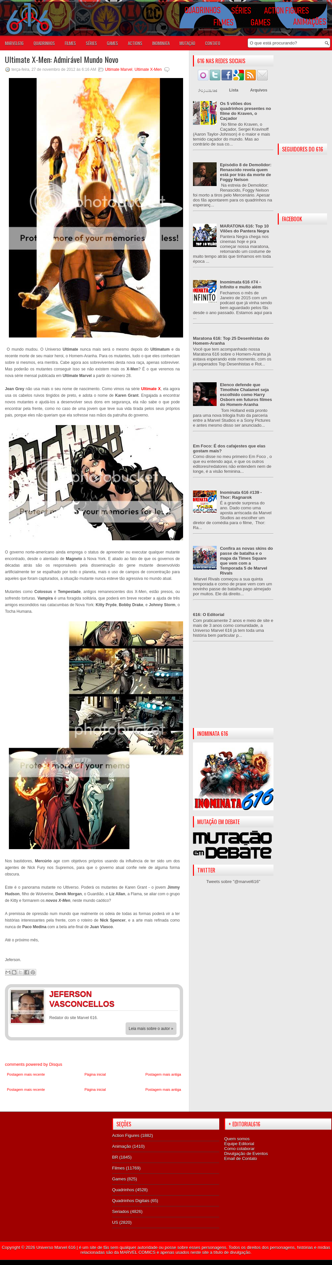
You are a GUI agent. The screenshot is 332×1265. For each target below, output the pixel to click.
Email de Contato (240, 1158)
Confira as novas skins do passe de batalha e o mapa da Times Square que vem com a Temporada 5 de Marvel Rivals (246, 561)
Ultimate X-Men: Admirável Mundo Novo (61, 59)
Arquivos (258, 90)
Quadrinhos (123, 1189)
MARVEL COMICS (137, 1252)
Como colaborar (239, 1148)
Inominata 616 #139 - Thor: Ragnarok (241, 495)
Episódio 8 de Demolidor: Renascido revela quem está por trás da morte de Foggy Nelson (246, 172)
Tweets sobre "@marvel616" (233, 881)
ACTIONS (135, 43)
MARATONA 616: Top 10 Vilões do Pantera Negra (244, 228)
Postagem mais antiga (163, 1074)
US (115, 1222)
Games (119, 1178)
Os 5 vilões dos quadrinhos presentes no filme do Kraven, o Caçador (245, 111)
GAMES (112, 43)
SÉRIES (91, 43)
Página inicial (95, 1074)
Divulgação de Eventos (246, 1153)
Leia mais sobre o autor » (151, 1028)
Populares (207, 90)
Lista (233, 90)
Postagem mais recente (26, 1074)
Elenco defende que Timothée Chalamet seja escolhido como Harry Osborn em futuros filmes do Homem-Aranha (246, 394)
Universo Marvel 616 (55, 1247)
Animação (121, 1146)
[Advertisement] (233, 690)
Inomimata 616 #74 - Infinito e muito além (240, 284)
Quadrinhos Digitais (130, 1200)
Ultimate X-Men (148, 69)
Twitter (171, 995)
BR (115, 1157)
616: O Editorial (208, 614)
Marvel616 (14, 43)
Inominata (161, 43)
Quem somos (236, 1138)
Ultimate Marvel (118, 69)
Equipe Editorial (239, 1143)
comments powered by (33, 1064)
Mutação (187, 43)
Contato (212, 43)
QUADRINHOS (44, 43)
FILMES (70, 43)
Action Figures (125, 1135)
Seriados (120, 1211)
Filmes (118, 1168)
